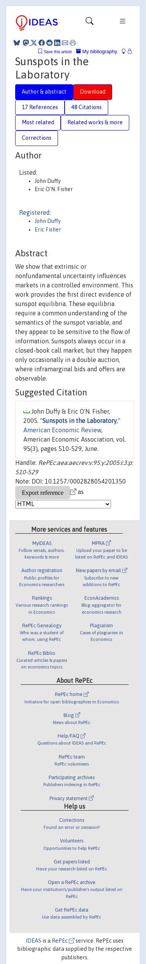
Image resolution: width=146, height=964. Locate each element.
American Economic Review (62, 429)
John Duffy (48, 221)
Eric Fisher (48, 229)
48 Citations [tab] (86, 107)
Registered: (35, 212)
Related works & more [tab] (95, 122)
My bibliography (96, 51)
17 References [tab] (40, 107)
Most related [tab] (38, 122)
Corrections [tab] (36, 138)
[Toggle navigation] (89, 23)
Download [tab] (93, 92)
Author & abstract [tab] (44, 92)
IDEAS (33, 941)
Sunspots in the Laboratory (79, 420)
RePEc (63, 941)
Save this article (58, 52)
